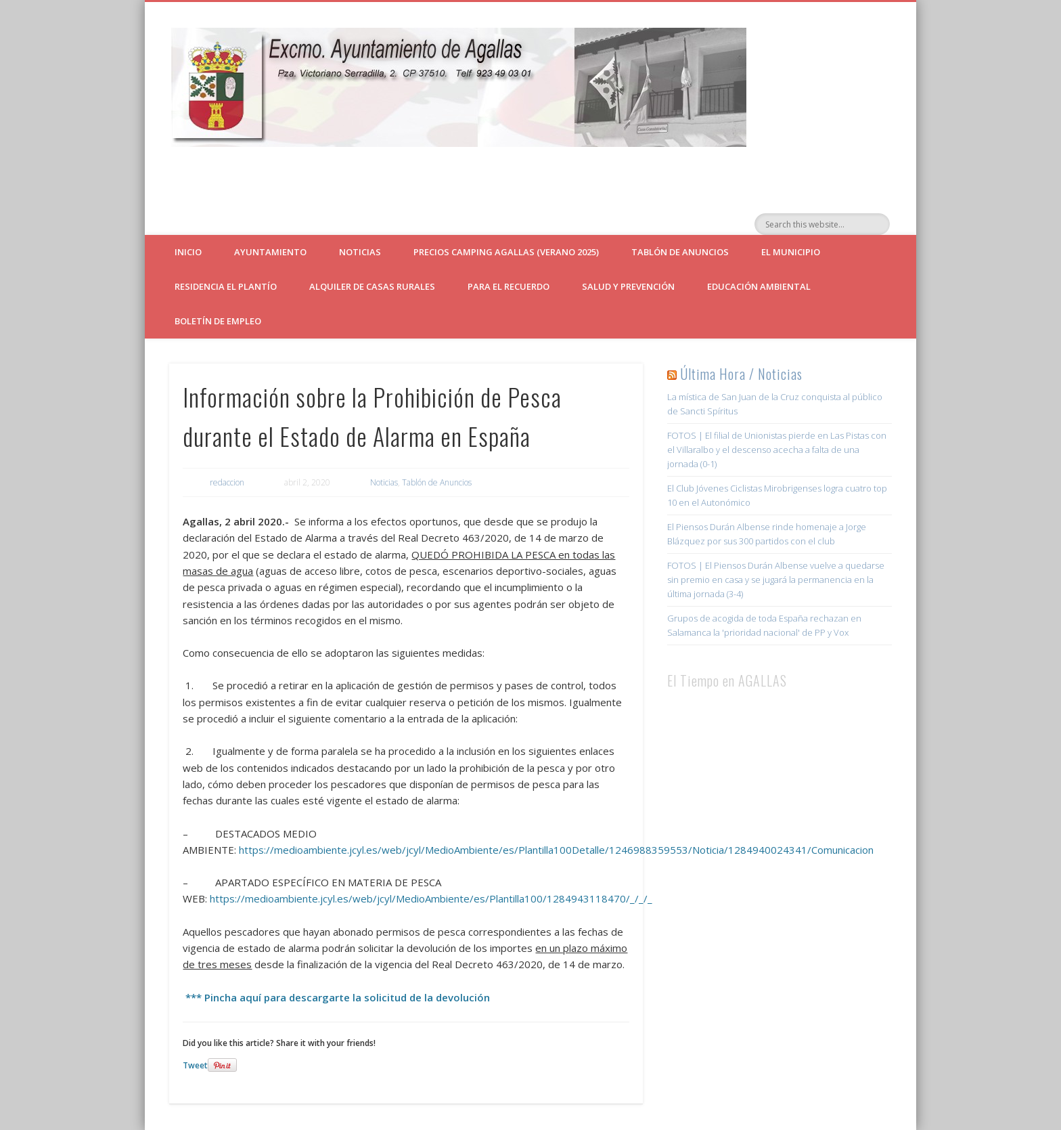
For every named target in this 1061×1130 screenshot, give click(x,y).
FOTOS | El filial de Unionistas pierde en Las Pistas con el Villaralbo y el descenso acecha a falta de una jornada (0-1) (776, 449)
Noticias (360, 252)
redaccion (227, 482)
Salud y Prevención (628, 286)
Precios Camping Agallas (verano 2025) (506, 252)
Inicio (188, 252)
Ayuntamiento (270, 252)
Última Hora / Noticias (741, 374)
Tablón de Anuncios (680, 252)
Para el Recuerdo (508, 286)
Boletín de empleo (218, 321)
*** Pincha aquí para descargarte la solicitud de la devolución (336, 997)
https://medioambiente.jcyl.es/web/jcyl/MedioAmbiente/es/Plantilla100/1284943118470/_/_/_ (431, 898)
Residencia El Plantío (226, 286)
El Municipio (790, 252)
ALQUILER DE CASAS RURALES (372, 286)
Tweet (195, 1065)
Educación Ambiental (759, 286)
